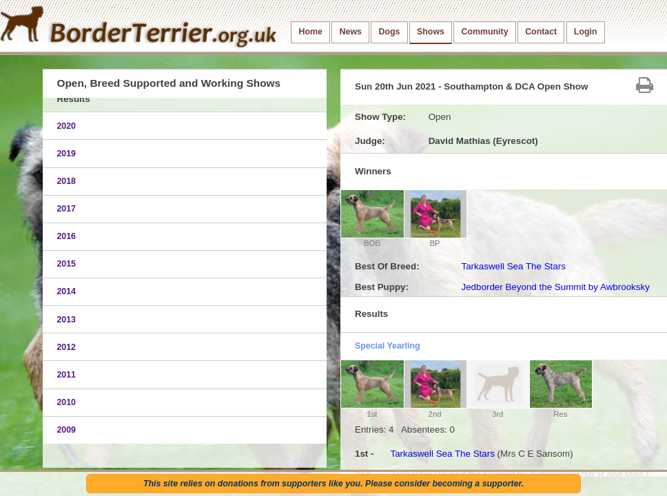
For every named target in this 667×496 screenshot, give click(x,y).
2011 (66, 375)
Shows (430, 32)
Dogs (389, 32)
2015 (66, 264)
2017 (66, 209)
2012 (66, 347)
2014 (66, 291)
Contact (541, 32)
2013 (66, 319)
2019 (66, 153)
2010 (66, 402)
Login (585, 32)
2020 (66, 126)
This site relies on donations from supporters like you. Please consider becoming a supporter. (333, 483)
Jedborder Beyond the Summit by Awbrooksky (555, 287)
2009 (66, 430)
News (351, 32)
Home (310, 32)
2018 (66, 181)
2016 (66, 236)
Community (485, 32)
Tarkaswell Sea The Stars (513, 266)
